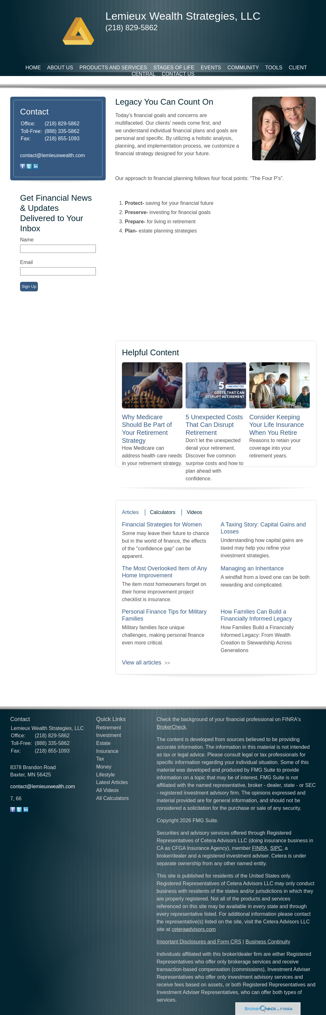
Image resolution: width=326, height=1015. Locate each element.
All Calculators (112, 798)
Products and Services (113, 67)
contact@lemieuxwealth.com (52, 155)
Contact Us (178, 74)
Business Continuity (267, 941)
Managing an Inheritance (252, 568)
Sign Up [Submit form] (29, 286)
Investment (108, 735)
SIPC (276, 848)
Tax (100, 758)
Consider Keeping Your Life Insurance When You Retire (276, 425)
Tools (273, 67)
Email (26, 262)
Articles (130, 512)
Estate (103, 743)
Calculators (162, 512)
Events (211, 67)
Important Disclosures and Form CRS (199, 941)
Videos (194, 512)
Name (27, 239)
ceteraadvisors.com (194, 929)
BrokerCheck (171, 727)
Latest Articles (112, 782)
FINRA (259, 848)
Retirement (108, 727)
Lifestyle (105, 774)
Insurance (107, 751)
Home (33, 67)
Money (103, 766)
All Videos (107, 790)
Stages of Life (174, 67)
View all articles (141, 662)
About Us (60, 67)
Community (243, 67)
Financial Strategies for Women (162, 524)
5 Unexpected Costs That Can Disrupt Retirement (214, 425)
